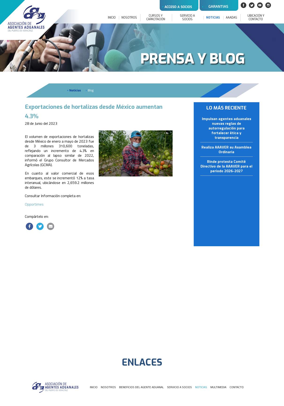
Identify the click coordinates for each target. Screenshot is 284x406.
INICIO (112, 18)
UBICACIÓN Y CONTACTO (255, 17)
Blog (90, 90)
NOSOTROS (129, 18)
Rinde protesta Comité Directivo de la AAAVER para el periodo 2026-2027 (226, 166)
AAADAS (231, 18)
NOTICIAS (213, 18)
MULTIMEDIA (218, 387)
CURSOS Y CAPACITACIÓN (155, 17)
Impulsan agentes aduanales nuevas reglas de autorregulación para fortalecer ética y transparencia (226, 128)
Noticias (74, 90)
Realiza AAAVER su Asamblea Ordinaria (226, 150)
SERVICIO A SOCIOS (187, 17)
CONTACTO (237, 387)
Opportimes (34, 204)
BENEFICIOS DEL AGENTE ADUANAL (141, 387)
